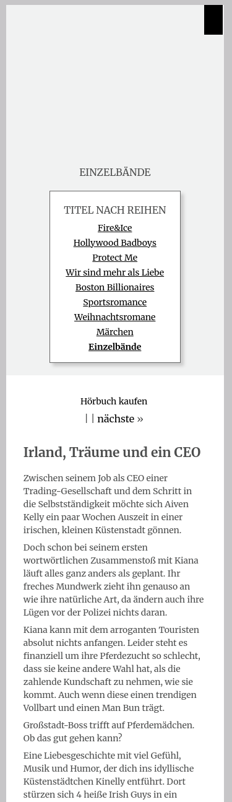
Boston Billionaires (114, 287)
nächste (115, 418)
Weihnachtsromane (114, 317)
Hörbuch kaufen (113, 401)
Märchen (115, 332)
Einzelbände (114, 346)
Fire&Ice (115, 227)
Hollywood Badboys (115, 242)
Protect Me (114, 257)
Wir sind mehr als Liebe (115, 272)
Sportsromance (115, 302)
